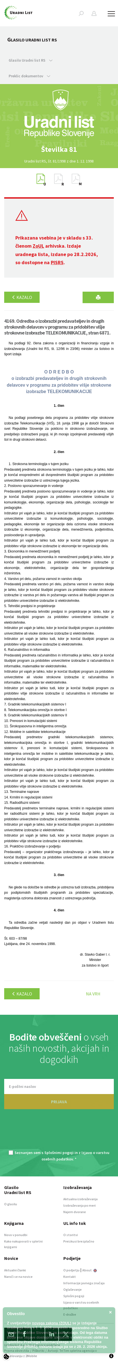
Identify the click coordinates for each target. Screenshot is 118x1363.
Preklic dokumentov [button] (29, 75)
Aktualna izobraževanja (80, 1199)
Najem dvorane (74, 1212)
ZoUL (38, 246)
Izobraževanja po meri (79, 1205)
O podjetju (71, 1270)
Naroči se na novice (18, 1276)
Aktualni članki (15, 1270)
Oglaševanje (72, 1289)
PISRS (57, 262)
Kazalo (22, 297)
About (89, 1270)
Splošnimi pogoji (59, 1152)
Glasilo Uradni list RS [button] (30, 60)
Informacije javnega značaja (84, 1283)
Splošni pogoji (73, 1296)
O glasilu (10, 1204)
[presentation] (59, 1133)
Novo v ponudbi (15, 1235)
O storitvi (70, 1235)
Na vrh (93, 994)
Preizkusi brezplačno (78, 1241)
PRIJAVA (59, 1101)
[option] (59, 149)
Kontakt (69, 1276)
